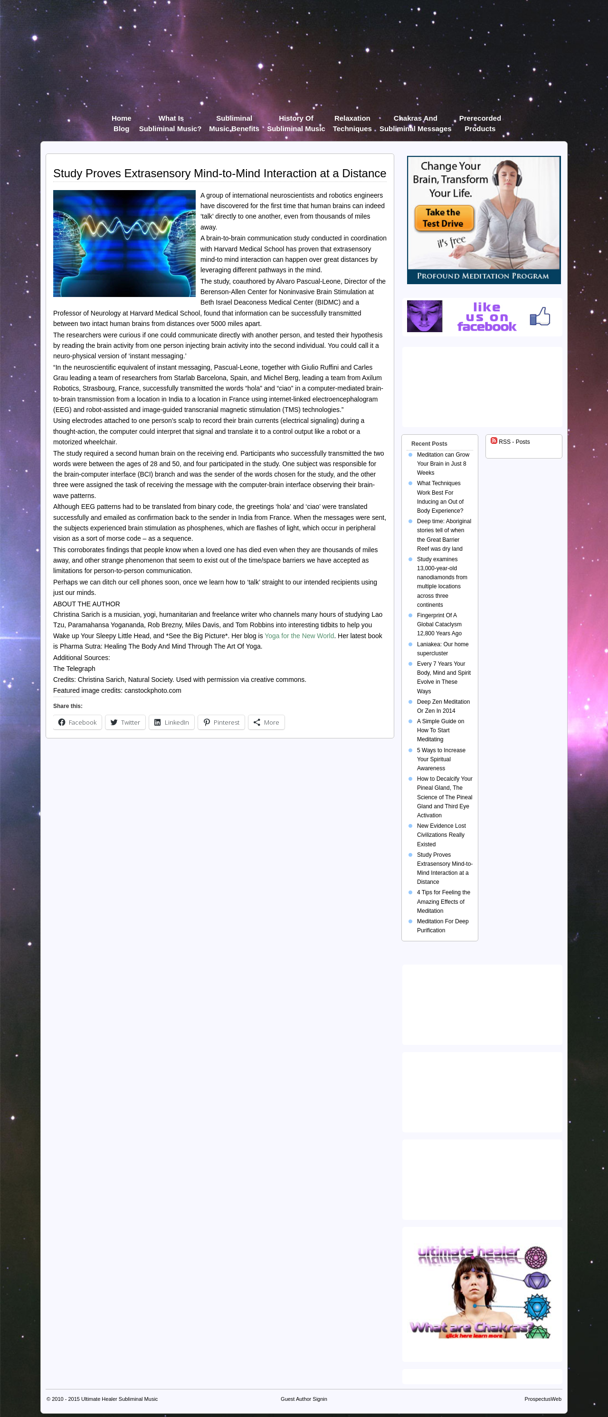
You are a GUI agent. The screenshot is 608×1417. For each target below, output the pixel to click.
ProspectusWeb (543, 1399)
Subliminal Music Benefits (234, 120)
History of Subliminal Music (296, 120)
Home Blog (122, 120)
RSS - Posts (510, 442)
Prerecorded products (480, 120)
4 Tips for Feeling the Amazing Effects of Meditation (443, 901)
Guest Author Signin (304, 1399)
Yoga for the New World (299, 636)
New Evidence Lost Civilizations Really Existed (441, 835)
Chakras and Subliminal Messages (416, 120)
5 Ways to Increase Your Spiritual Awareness (441, 759)
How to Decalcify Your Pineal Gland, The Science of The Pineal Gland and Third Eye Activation (445, 797)
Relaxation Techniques (352, 120)
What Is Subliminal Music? (170, 120)
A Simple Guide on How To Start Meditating (440, 730)
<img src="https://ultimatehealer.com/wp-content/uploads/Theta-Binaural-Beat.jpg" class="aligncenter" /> (482, 1177)
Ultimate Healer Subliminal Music (119, 1399)
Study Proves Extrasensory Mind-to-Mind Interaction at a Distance (220, 173)
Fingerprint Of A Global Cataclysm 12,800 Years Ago (439, 624)
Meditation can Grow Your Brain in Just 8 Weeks (443, 463)
